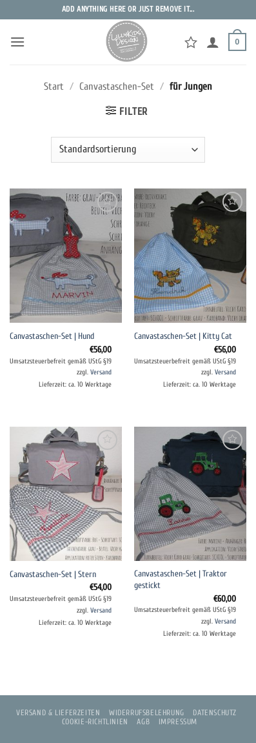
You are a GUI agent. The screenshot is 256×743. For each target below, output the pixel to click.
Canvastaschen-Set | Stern (53, 574)
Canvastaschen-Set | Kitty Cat (183, 336)
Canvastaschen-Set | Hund (52, 336)
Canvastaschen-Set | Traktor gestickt (180, 580)
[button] (17, 41)
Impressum (178, 721)
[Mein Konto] (212, 42)
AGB (143, 721)
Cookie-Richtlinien (95, 721)
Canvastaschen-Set (116, 86)
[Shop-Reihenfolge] (128, 150)
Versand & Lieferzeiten (58, 712)
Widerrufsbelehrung (146, 712)
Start (54, 86)
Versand (101, 372)
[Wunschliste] (190, 42)
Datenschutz (215, 712)
